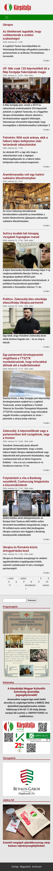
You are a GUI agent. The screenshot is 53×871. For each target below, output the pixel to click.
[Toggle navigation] (7, 17)
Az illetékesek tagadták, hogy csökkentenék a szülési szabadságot (22, 35)
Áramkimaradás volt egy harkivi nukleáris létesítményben (23, 176)
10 (47, 582)
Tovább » (46, 61)
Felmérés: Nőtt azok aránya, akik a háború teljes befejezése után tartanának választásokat (25, 141)
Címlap (15, 866)
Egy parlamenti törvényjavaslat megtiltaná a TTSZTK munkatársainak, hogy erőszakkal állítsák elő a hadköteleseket (25, 360)
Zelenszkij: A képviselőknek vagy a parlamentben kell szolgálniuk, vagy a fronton (26, 434)
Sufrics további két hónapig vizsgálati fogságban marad (21, 235)
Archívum (37, 866)
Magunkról (25, 866)
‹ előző (23, 578)
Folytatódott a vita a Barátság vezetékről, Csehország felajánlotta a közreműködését (26, 481)
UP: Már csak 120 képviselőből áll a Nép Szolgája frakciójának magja (26, 70)
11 (10, 585)
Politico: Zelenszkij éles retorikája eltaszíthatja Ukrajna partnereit (25, 300)
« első (10, 578)
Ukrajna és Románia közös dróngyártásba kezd (20, 549)
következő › (30, 585)
